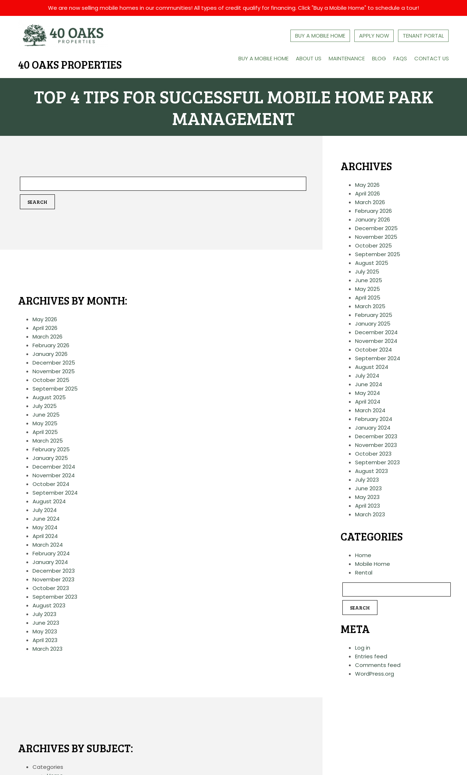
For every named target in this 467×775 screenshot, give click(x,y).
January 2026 (50, 354)
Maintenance (346, 58)
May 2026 (45, 319)
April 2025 (45, 432)
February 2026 (51, 345)
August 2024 (49, 501)
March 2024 (48, 544)
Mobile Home (372, 564)
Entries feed (371, 656)
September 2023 (55, 596)
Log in (362, 648)
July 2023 (44, 614)
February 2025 (51, 449)
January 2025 (50, 458)
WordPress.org (374, 674)
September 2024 (55, 492)
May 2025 (45, 423)
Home (363, 555)
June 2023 (46, 623)
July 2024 (45, 510)
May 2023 (45, 631)
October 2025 (51, 380)
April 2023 (45, 640)
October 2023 (51, 588)
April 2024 (45, 536)
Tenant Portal (423, 35)
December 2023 (54, 570)
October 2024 (51, 484)
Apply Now (374, 35)
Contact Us (431, 58)
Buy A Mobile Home (320, 35)
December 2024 (54, 466)
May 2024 (45, 527)
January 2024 (50, 562)
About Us (308, 58)
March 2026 (47, 336)
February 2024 (51, 553)
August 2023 (49, 605)
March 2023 (47, 649)
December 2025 (54, 362)
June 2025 (46, 414)
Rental (363, 573)
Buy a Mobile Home (262, 58)
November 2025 (54, 371)
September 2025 (55, 388)
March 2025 (48, 440)
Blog (379, 58)
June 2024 (46, 518)
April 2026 (45, 328)
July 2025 (45, 406)
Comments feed (378, 665)
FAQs (400, 58)
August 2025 (49, 397)
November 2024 (54, 475)
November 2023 (53, 579)
